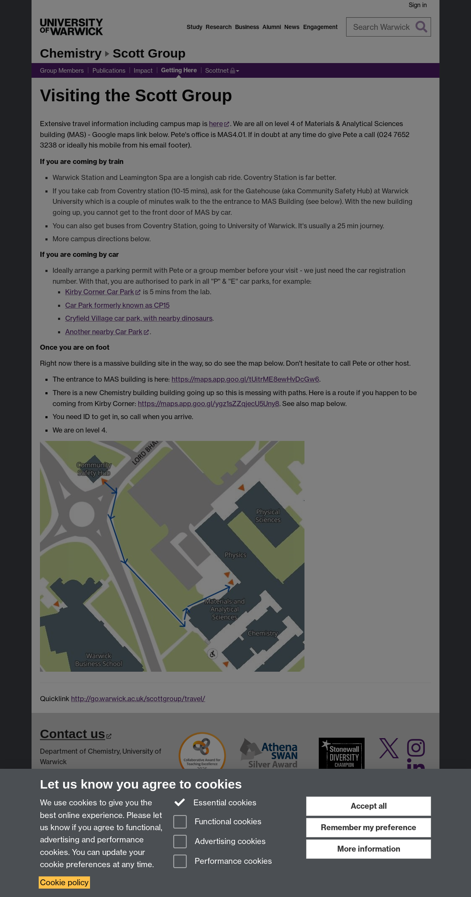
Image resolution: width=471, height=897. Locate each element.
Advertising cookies (219, 842)
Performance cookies (222, 862)
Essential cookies (215, 802)
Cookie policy (64, 882)
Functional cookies (217, 822)
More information (368, 849)
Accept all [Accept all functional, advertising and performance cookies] (369, 806)
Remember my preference (368, 827)
